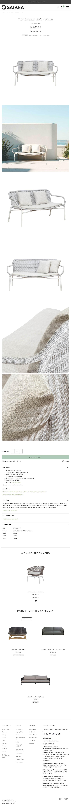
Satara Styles (33, 734)
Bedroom (4, 732)
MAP (67, 754)
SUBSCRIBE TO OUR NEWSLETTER (56, 729)
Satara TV (32, 740)
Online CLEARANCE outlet (5, 755)
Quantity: (5, 451)
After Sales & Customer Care (20, 750)
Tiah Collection (15, 482)
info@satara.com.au (53, 741)
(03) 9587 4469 (49, 744)
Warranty (18, 756)
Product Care (19, 753)
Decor (4, 737)
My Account (19, 729)
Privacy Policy (20, 759)
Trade (17, 734)
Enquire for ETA (18, 655)
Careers (31, 743)
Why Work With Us (20, 738)
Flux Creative (11, 802)
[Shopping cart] (63, 7)
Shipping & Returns (19, 745)
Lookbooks (32, 732)
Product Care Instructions (10, 519)
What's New (5, 729)
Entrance (4, 740)
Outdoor (4, 748)
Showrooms (19, 762)
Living (4, 746)
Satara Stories (33, 737)
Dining (4, 734)
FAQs (17, 742)
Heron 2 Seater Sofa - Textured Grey (53, 649)
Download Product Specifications (13, 494)
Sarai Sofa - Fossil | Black (36, 697)
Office (4, 751)
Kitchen (4, 743)
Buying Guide (19, 732)
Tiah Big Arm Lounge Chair (35, 592)
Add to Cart (35, 457)
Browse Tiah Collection (10, 510)
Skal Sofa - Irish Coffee (18, 649)
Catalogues (32, 729)
